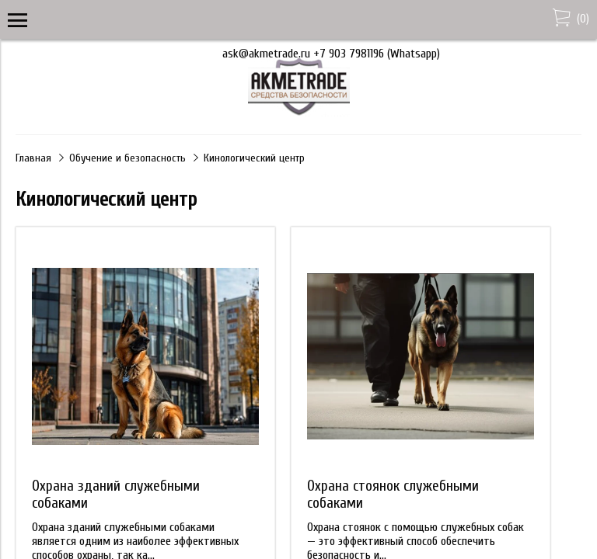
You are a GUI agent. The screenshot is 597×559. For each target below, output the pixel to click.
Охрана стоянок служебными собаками (393, 494)
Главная (33, 158)
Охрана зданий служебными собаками (116, 494)
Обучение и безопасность (127, 158)
